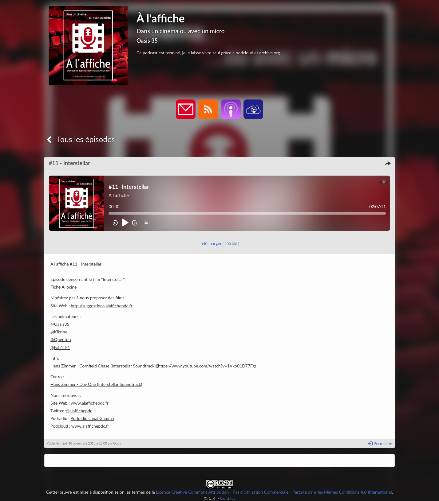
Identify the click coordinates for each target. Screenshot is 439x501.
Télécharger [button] (219, 243)
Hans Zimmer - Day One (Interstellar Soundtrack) (96, 384)
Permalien (380, 443)
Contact (227, 498)
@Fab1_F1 (60, 347)
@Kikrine (58, 331)
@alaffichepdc (79, 410)
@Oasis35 (59, 324)
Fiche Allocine (63, 286)
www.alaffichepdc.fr (90, 403)
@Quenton (60, 339)
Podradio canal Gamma (92, 418)
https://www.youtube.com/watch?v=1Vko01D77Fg (206, 365)
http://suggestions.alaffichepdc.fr (101, 305)
